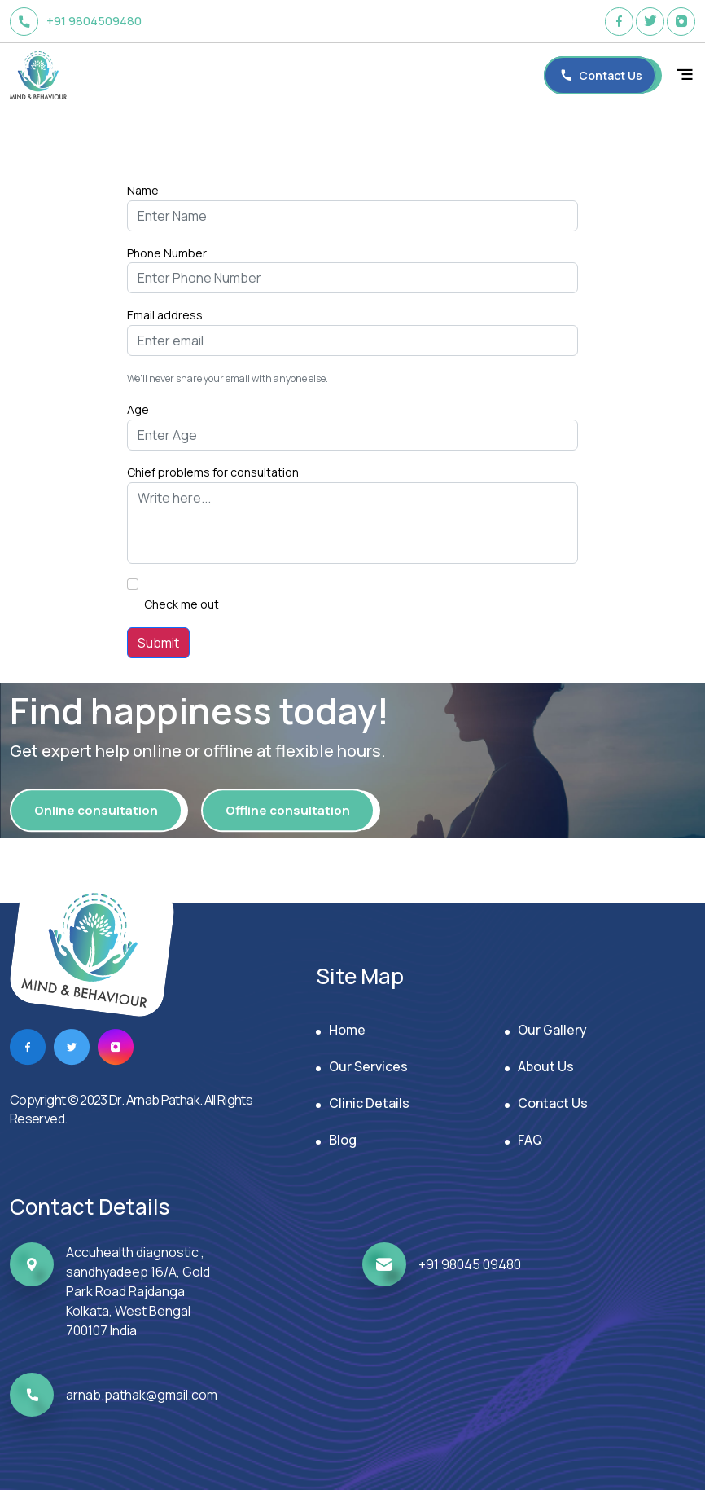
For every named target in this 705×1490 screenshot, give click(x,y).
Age (138, 409)
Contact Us (553, 1103)
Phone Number (167, 253)
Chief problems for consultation (213, 472)
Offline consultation (288, 810)
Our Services (368, 1066)
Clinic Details (369, 1103)
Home (347, 1030)
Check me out (181, 604)
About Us (546, 1066)
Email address (165, 315)
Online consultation (96, 810)
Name (143, 190)
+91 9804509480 (76, 21)
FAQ (530, 1140)
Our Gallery (552, 1030)
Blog (343, 1140)
